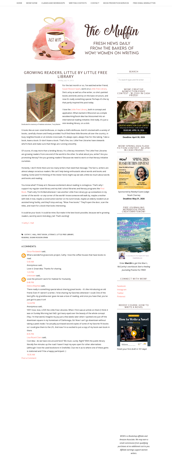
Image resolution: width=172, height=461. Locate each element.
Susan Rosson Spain (71, 89)
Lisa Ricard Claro (34, 337)
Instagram (121, 289)
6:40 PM (30, 282)
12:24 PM (31, 303)
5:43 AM (30, 261)
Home (19, 3)
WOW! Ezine (31, 3)
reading (25, 237)
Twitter (120, 293)
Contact (95, 3)
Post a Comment (29, 358)
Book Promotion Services (116, 3)
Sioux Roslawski (34, 251)
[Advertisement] (133, 392)
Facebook (121, 286)
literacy (52, 234)
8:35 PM (30, 334)
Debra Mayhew (33, 286)
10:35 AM (31, 354)
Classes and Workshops (53, 3)
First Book (42, 234)
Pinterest (121, 296)
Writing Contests (78, 3)
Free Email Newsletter (144, 3)
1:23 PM (30, 272)
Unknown (31, 275)
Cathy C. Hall (28, 223)
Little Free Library (99, 89)
